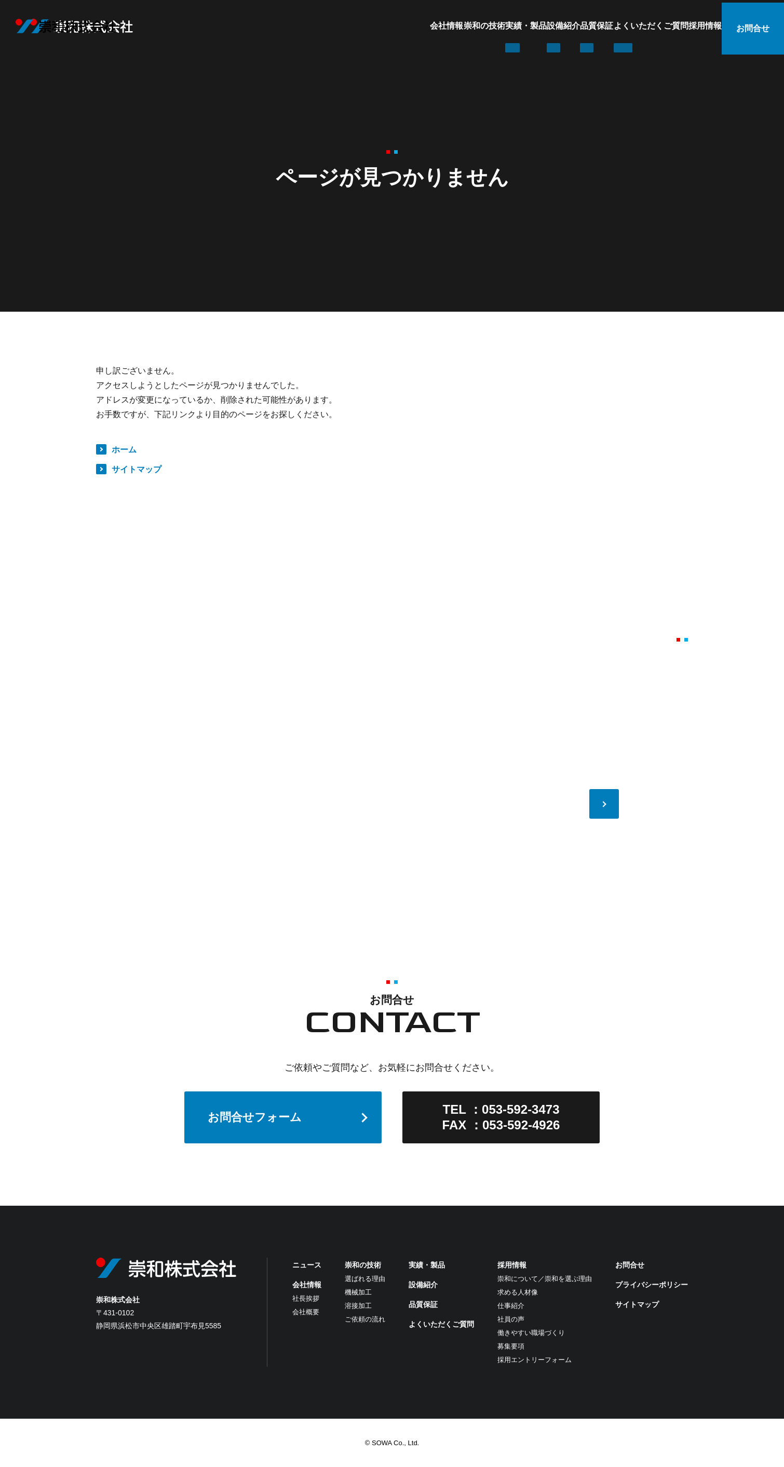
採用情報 (684, 25)
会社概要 (305, 1312)
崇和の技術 (360, 25)
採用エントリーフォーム (534, 1360)
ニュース (306, 1265)
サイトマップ (136, 469)
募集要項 (510, 1346)
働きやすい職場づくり (531, 1333)
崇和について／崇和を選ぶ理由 (544, 1279)
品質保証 (534, 25)
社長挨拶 (305, 1298)
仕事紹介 (510, 1306)
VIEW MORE (657, 803)
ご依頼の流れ (365, 1319)
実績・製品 (422, 25)
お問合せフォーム (255, 1117)
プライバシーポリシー (651, 1285)
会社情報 (302, 25)
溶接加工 (358, 1306)
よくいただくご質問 (609, 25)
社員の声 (510, 1319)
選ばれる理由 (365, 1279)
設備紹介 (480, 25)
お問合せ (752, 25)
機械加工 (358, 1292)
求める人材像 (517, 1292)
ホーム (124, 449)
